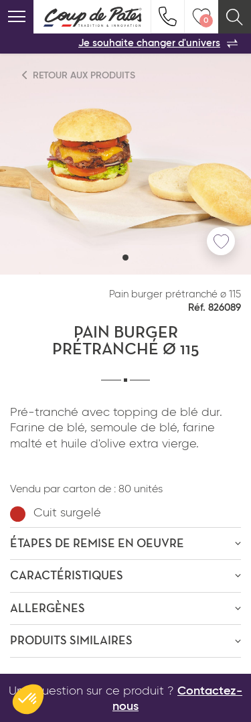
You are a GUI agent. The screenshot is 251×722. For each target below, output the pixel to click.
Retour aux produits (79, 75)
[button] (125, 258)
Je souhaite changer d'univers (158, 43)
